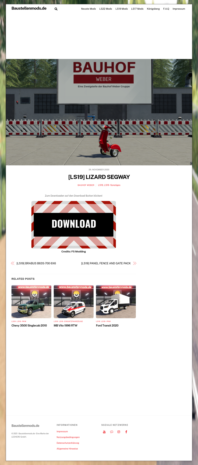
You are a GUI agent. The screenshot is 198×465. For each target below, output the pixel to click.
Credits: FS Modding (73, 251)
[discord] (112, 431)
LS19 (100, 185)
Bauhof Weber (86, 185)
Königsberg (153, 8)
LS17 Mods (137, 8)
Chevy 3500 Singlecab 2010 (29, 325)
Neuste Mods (88, 8)
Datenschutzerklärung (68, 443)
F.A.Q (166, 8)
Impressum (179, 8)
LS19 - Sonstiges (112, 185)
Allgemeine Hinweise (67, 448)
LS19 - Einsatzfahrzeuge (71, 321)
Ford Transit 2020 (107, 325)
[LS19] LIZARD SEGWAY (99, 177)
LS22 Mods (105, 8)
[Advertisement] (99, 36)
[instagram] (119, 431)
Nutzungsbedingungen (68, 437)
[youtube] (104, 431)
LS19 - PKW (21, 321)
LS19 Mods (121, 8)
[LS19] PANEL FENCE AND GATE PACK (106, 263)
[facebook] (126, 431)
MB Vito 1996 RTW (65, 325)
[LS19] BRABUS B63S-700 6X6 (36, 263)
